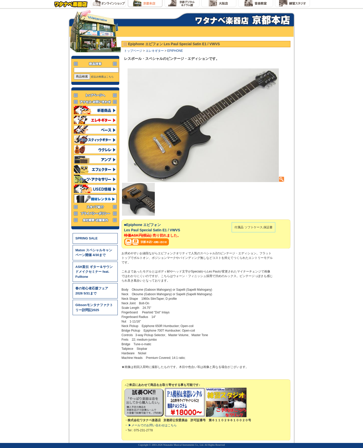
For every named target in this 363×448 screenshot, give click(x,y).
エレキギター (155, 51)
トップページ (133, 51)
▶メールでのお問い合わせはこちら (152, 425)
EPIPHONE (175, 51)
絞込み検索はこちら (102, 76)
